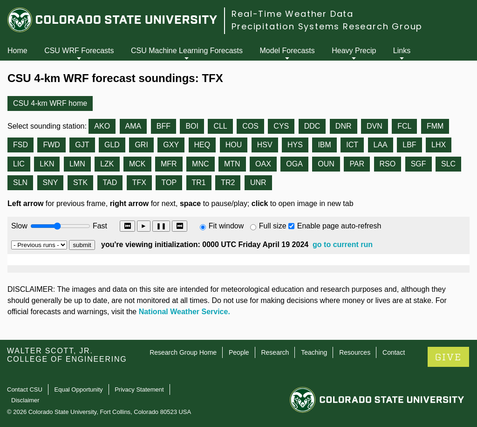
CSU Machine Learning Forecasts (187, 51)
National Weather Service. (184, 312)
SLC (448, 164)
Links (401, 51)
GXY (171, 145)
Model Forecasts (287, 51)
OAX (263, 164)
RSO (388, 164)
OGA (294, 164)
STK (80, 182)
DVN (374, 126)
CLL (220, 126)
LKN (47, 164)
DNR (343, 126)
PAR (356, 164)
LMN (77, 164)
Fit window (226, 226)
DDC (312, 126)
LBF (409, 145)
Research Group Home (183, 352)
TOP (169, 182)
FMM (435, 126)
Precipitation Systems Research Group (327, 26)
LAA (381, 145)
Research (275, 352)
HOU (233, 145)
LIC (19, 164)
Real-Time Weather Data (293, 14)
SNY (50, 182)
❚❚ (161, 225)
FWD (51, 145)
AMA (133, 126)
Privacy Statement (139, 389)
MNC (200, 164)
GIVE (448, 357)
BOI (191, 126)
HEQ (202, 145)
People (239, 352)
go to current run (343, 244)
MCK (137, 164)
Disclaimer (25, 400)
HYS (295, 145)
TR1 (199, 182)
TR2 (228, 182)
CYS (281, 126)
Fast (99, 226)
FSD (20, 145)
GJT (82, 145)
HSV (265, 145)
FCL (404, 126)
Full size (272, 226)
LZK (107, 164)
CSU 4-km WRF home (50, 103)
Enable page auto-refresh (339, 226)
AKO (102, 126)
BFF (163, 126)
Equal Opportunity (79, 389)
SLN (20, 182)
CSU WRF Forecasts (79, 51)
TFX (139, 182)
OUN (326, 164)
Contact (393, 352)
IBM (324, 145)
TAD (110, 182)
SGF (418, 164)
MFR (169, 164)
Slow (19, 226)
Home (17, 51)
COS (250, 126)
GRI (141, 145)
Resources (354, 352)
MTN (232, 164)
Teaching (314, 352)
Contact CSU (24, 389)
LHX (438, 145)
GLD (112, 145)
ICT (352, 145)
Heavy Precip (354, 51)
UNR (258, 182)
